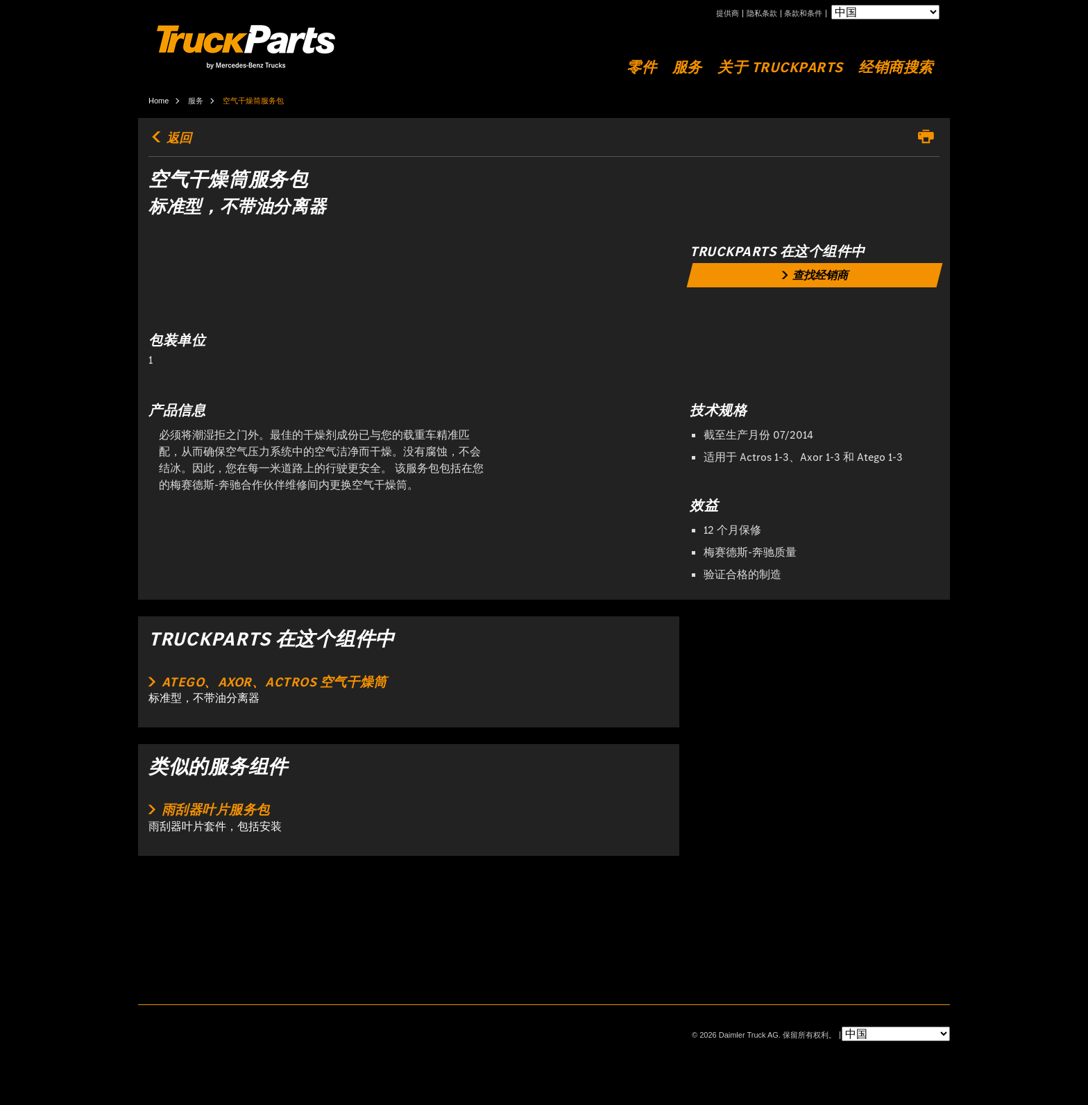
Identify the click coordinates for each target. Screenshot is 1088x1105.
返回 (170, 138)
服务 (687, 67)
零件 (641, 67)
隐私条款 (762, 13)
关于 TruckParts (780, 67)
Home (158, 100)
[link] (815, 275)
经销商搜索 (895, 67)
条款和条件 (803, 13)
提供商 (727, 13)
